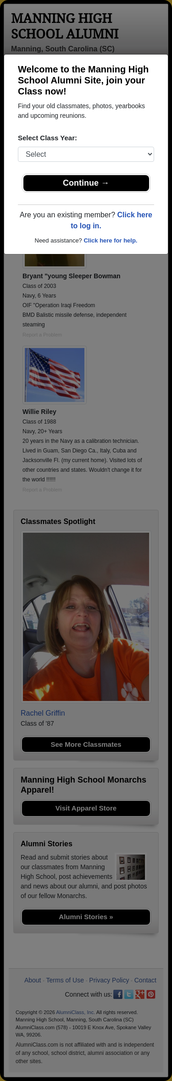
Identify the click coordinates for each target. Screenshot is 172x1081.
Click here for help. (110, 240)
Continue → (86, 183)
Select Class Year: (47, 138)
